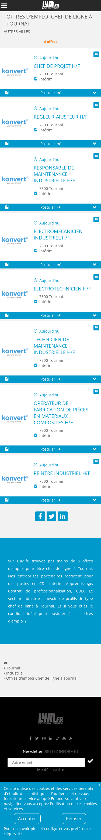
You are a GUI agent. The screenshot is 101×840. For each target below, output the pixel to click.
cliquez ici (13, 833)
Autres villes (17, 31)
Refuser (74, 818)
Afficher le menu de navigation (4, 5)
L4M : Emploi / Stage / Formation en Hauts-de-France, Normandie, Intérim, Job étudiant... (50, 5)
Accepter (27, 818)
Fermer (99, 784)
